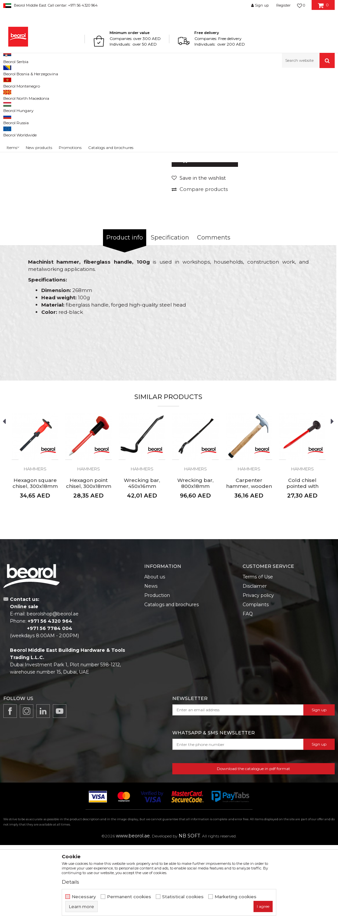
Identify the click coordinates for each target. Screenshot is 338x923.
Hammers (152, 82)
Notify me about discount (305, 211)
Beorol (9, 82)
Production (157, 673)
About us (154, 655)
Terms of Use (258, 655)
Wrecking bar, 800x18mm (195, 561)
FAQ (248, 692)
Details (70, 882)
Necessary (84, 896)
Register (283, 5)
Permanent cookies (129, 896)
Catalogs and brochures (171, 682)
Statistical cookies (183, 896)
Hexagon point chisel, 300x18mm (88, 561)
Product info (124, 315)
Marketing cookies (235, 896)
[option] (24, 131)
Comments (213, 315)
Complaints (256, 682)
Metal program (56, 82)
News (150, 664)
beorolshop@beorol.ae (53, 692)
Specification (170, 315)
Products (28, 82)
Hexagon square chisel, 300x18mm (35, 561)
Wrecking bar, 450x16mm (142, 561)
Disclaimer (255, 664)
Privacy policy (258, 673)
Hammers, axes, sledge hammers (107, 82)
